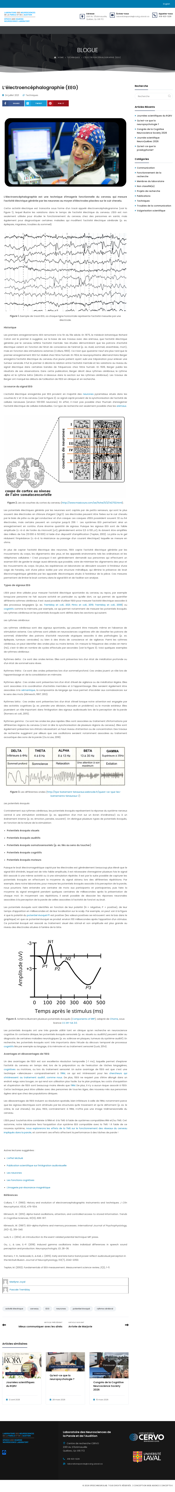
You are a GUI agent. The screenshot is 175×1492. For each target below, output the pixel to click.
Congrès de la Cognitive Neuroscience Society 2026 (108, 1386)
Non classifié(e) (146, 186)
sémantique (28, 690)
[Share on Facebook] (13, 103)
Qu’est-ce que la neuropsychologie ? (62, 1377)
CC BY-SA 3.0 (69, 1022)
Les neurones (14, 1172)
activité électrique (14, 1308)
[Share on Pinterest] (58, 103)
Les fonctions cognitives (20, 1180)
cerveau (34, 1308)
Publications (143, 195)
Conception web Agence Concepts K (153, 1485)
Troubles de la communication (154, 205)
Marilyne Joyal (17, 1281)
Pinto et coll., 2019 (82, 604)
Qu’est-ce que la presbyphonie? (146, 148)
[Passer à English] (166, 4)
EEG (47, 1308)
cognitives (10, 1069)
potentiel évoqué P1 (38, 915)
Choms (114, 1018)
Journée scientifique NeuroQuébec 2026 (148, 139)
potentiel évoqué (81, 1308)
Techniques (32, 95)
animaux (121, 406)
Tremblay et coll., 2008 (108, 604)
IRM (63, 1073)
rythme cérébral (105, 1308)
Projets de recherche (148, 191)
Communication (14, 1373)
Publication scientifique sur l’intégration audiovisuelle (37, 1165)
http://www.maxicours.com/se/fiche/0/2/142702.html (92, 502)
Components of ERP (83, 1018)
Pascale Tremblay (20, 1289)
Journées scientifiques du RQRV (20, 1384)
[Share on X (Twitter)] (36, 103)
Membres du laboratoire (150, 181)
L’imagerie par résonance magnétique (28, 1187)
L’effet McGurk (15, 1158)
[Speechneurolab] (20, 17)
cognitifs (9, 608)
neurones (88, 394)
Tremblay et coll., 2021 (57, 604)
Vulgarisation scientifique (151, 210)
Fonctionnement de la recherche (67, 1367)
